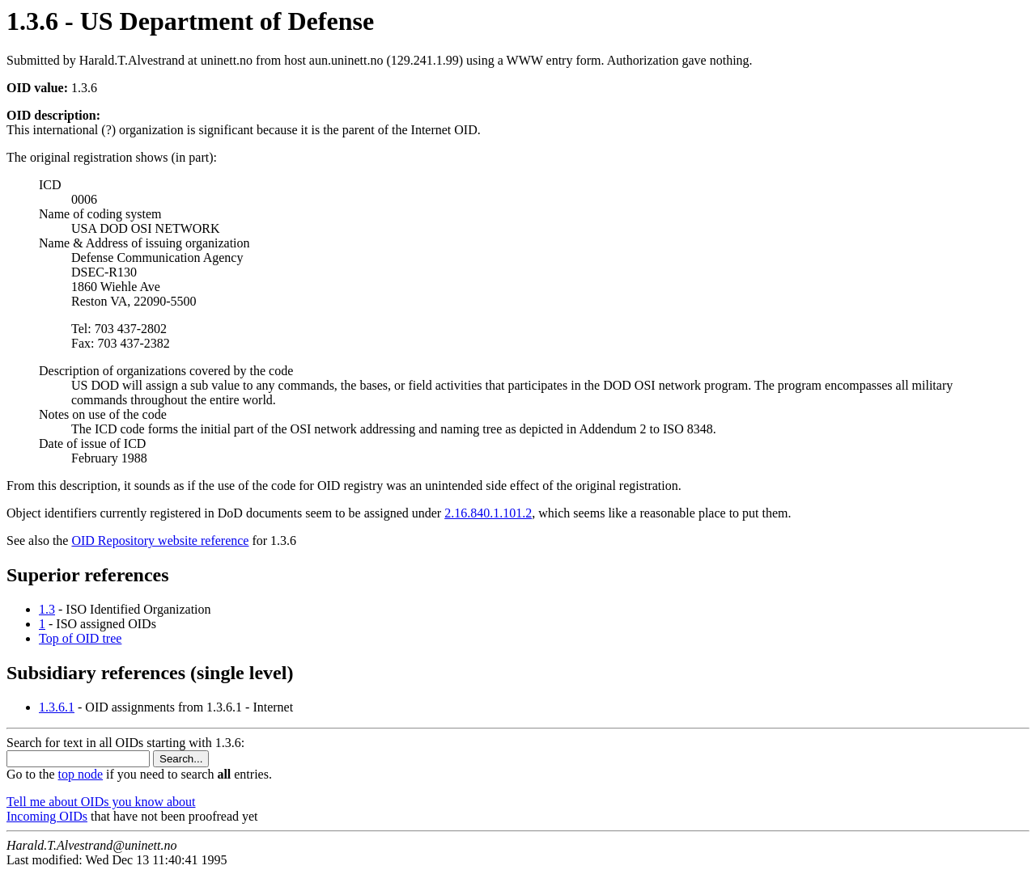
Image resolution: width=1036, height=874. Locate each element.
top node (81, 774)
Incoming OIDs (46, 816)
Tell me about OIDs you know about (101, 802)
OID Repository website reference (159, 540)
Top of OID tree (80, 638)
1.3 (47, 609)
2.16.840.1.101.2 (488, 513)
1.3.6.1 (56, 707)
